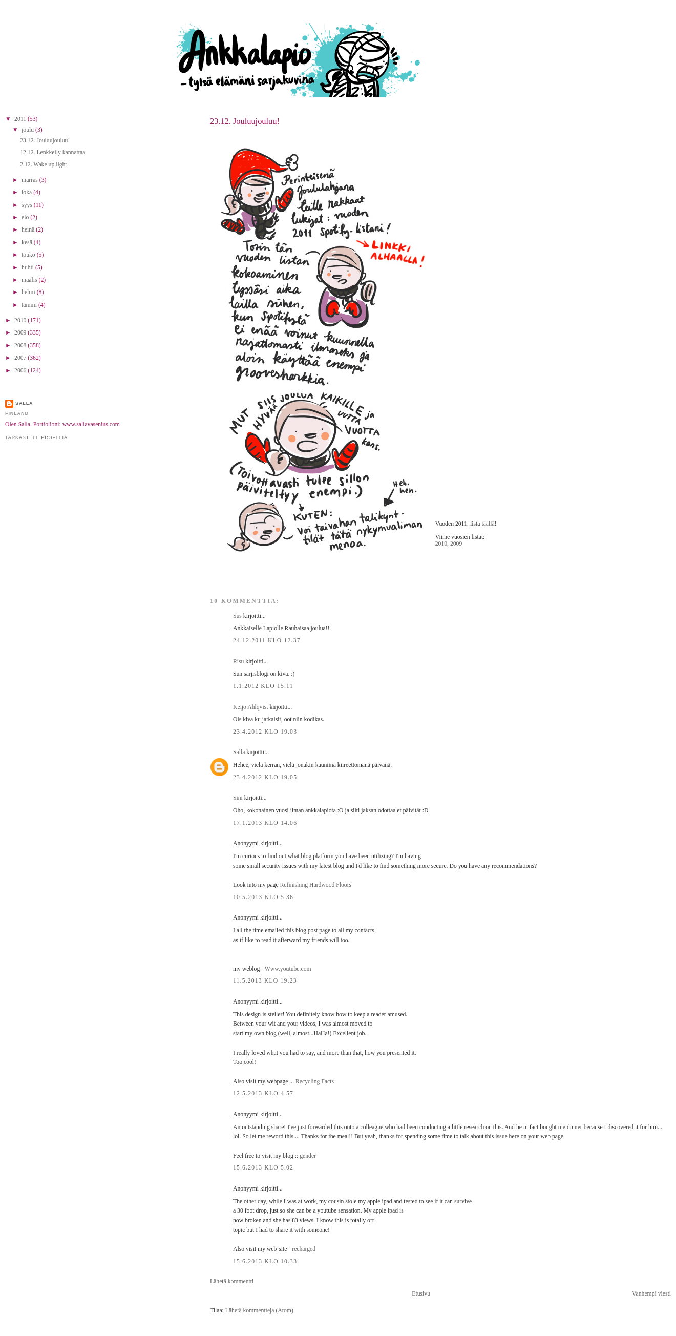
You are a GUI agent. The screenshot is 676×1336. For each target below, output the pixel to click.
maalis (30, 280)
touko (29, 255)
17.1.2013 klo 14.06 (265, 823)
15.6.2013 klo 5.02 (263, 1167)
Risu (238, 661)
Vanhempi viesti (651, 1293)
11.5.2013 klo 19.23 (265, 980)
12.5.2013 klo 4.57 (263, 1093)
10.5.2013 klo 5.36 (263, 897)
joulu (28, 130)
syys (28, 205)
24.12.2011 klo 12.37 (267, 640)
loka (27, 192)
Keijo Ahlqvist (250, 707)
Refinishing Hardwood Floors (316, 885)
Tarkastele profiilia (36, 437)
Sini (238, 798)
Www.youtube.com (288, 969)
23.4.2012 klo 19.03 (265, 731)
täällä (487, 523)
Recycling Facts (314, 1081)
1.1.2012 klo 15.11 (263, 686)
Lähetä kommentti (231, 1281)
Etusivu (421, 1293)
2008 (21, 345)
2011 (21, 119)
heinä (29, 229)
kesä (28, 242)
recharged (303, 1249)
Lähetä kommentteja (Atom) (259, 1310)
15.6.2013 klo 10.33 (265, 1261)
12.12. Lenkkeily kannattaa (52, 152)
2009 (456, 543)
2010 (441, 543)
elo (26, 217)
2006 (21, 370)
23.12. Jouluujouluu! (245, 121)
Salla (239, 752)
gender (308, 1156)
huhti (28, 267)
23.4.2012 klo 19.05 (265, 777)
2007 (21, 357)
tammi (30, 305)
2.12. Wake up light (43, 164)
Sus (237, 616)
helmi (29, 292)
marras (30, 180)
